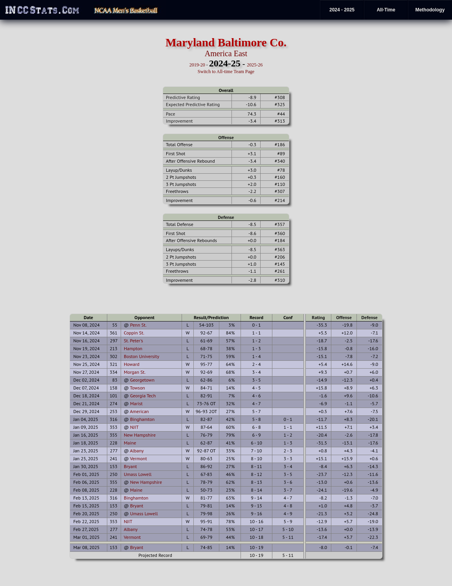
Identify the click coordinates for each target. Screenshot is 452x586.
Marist (136, 403)
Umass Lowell (137, 474)
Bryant (130, 466)
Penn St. (138, 325)
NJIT (134, 427)
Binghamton (142, 419)
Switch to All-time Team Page (226, 71)
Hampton (133, 348)
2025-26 (255, 65)
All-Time (386, 10)
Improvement (179, 121)
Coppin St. (134, 333)
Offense (225, 137)
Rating (318, 317)
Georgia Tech (143, 396)
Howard (132, 364)
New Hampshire (140, 435)
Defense (226, 217)
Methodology (430, 10)
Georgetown (142, 380)
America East (226, 53)
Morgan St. (134, 372)
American (139, 411)
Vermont (138, 458)
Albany (137, 451)
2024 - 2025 (342, 10)
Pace (170, 114)
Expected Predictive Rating (193, 104)
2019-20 (197, 65)
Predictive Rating (183, 97)
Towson (137, 388)
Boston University (141, 356)
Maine (130, 443)
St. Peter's (133, 341)
